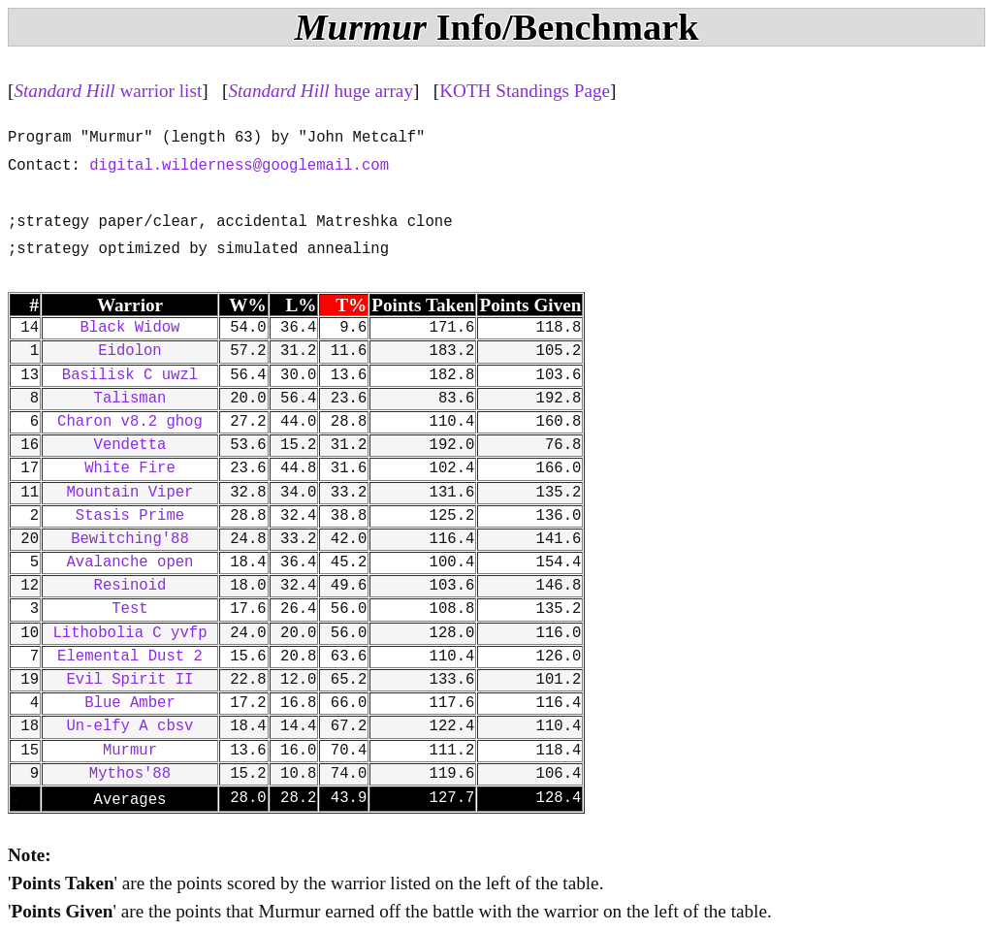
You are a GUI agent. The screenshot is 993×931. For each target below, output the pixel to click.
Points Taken (422, 305)
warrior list (108, 90)
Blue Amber (130, 703)
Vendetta (130, 445)
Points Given (530, 305)
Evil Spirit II (129, 679)
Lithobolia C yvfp (129, 633)
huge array (320, 90)
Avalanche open (129, 562)
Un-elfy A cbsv (129, 726)
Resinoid (130, 585)
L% (300, 305)
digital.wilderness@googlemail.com (239, 166)
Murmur (130, 750)
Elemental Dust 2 (130, 656)
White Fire (130, 468)
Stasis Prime (130, 516)
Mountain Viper (129, 492)
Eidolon (130, 351)
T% (351, 305)
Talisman (130, 398)
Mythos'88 (130, 774)
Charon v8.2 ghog (130, 422)
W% (247, 305)
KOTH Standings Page (524, 90)
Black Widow (130, 327)
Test (129, 609)
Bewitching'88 (130, 539)
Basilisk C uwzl (130, 375)
